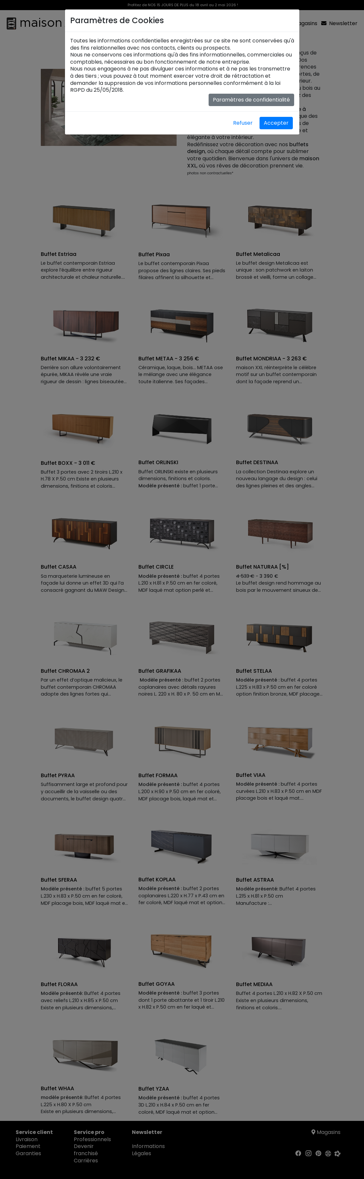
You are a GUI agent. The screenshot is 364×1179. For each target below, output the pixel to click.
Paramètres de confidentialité (251, 99)
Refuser (243, 123)
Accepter (276, 123)
